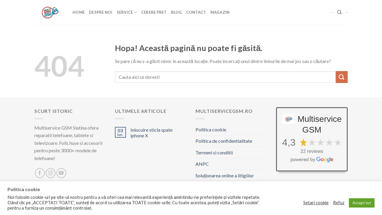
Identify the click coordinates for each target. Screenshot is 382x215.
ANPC (202, 164)
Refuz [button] (338, 202)
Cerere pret (154, 12)
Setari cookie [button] (316, 202)
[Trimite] (342, 77)
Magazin (220, 12)
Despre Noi (101, 12)
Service (127, 12)
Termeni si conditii (214, 152)
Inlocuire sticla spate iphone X (151, 132)
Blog (176, 12)
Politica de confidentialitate (223, 141)
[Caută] (339, 12)
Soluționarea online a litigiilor (224, 175)
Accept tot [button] (361, 202)
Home (79, 12)
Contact (196, 12)
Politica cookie (210, 129)
